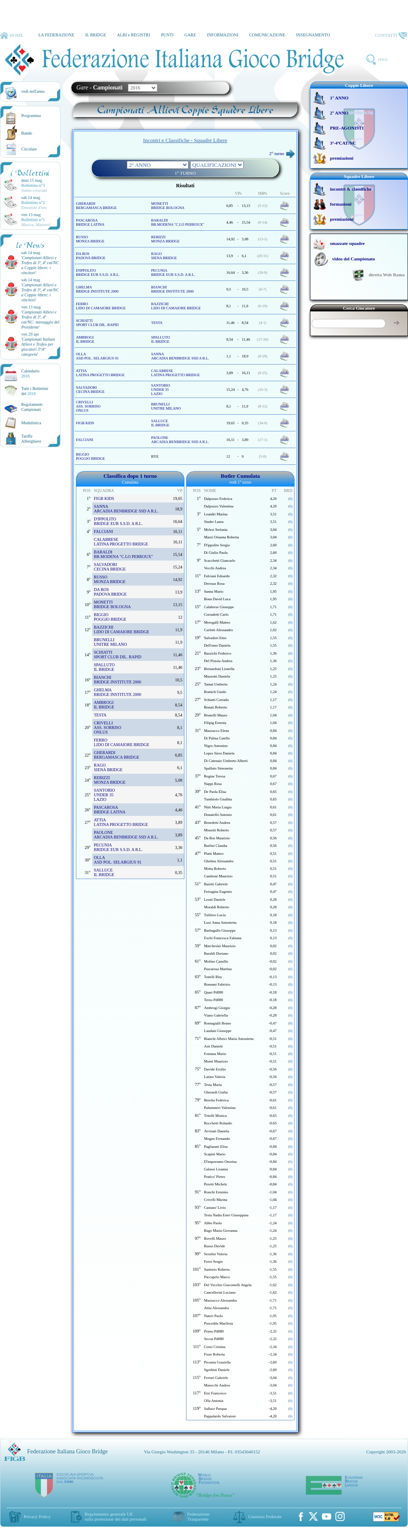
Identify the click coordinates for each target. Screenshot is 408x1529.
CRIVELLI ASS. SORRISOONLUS (88, 406)
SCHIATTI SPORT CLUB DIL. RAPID (97, 323)
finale (284, 206)
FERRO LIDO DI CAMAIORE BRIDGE (101, 306)
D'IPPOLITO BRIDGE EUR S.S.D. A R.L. (98, 272)
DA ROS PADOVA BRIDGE (91, 256)
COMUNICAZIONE (267, 35)
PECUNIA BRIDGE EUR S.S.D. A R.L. (173, 272)
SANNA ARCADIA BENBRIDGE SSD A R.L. (180, 356)
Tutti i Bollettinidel (34, 391)
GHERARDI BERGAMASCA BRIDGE (96, 205)
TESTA (156, 323)
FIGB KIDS (85, 423)
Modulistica (31, 422)
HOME (11, 35)
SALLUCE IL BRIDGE (160, 423)
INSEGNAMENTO (313, 35)
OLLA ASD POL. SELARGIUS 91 (97, 356)
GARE (190, 35)
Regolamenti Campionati (32, 407)
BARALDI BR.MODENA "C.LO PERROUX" (177, 222)
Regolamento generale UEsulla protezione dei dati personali (115, 1516)
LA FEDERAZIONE (56, 35)
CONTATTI (391, 35)
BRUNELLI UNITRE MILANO (166, 406)
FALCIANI (84, 440)
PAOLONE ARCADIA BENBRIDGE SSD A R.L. (180, 440)
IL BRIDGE (95, 35)
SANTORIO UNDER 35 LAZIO (160, 389)
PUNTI (167, 35)
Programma (31, 115)
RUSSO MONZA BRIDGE (90, 239)
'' (40, 265)
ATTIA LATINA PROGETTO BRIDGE (100, 373)
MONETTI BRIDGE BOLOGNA (167, 205)
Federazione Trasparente (198, 1516)
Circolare (29, 149)
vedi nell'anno (33, 91)
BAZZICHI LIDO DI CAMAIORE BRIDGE (176, 306)
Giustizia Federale (265, 1516)
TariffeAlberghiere (31, 438)
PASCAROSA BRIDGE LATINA (90, 222)
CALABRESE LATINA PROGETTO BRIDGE (175, 373)
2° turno (282, 153)
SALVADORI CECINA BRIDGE (90, 389)
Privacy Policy (37, 1516)
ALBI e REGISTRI (133, 35)
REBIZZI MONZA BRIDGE (165, 239)
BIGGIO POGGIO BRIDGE (90, 456)
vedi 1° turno (240, 482)
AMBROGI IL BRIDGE (85, 339)
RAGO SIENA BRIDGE (164, 256)
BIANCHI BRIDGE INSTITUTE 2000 (172, 289)
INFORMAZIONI (222, 35)
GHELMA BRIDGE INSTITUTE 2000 (97, 289)
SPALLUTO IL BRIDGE (160, 339)
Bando (26, 133)
